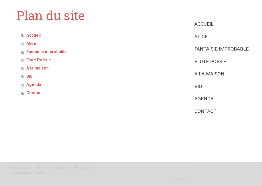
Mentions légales (20, 167)
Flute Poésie (210, 61)
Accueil (204, 24)
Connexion (181, 178)
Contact (205, 111)
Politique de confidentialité (54, 167)
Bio (198, 86)
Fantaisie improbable (221, 49)
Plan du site (85, 167)
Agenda (204, 99)
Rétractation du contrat (28, 173)
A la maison (209, 74)
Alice (201, 37)
